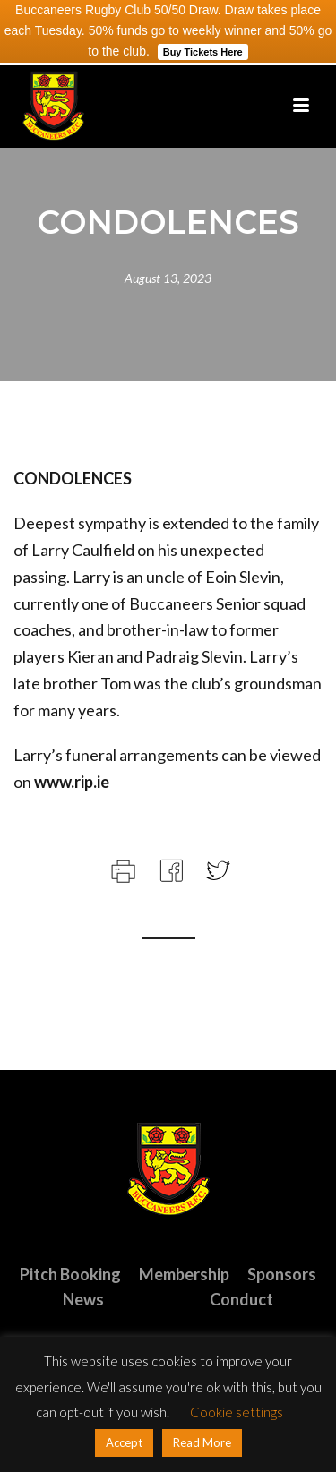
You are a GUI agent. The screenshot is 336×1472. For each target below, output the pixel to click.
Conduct (241, 1299)
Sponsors (281, 1274)
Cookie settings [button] (236, 1412)
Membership (184, 1274)
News (83, 1299)
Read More (202, 1442)
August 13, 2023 (168, 278)
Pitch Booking (70, 1274)
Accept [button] (124, 1442)
